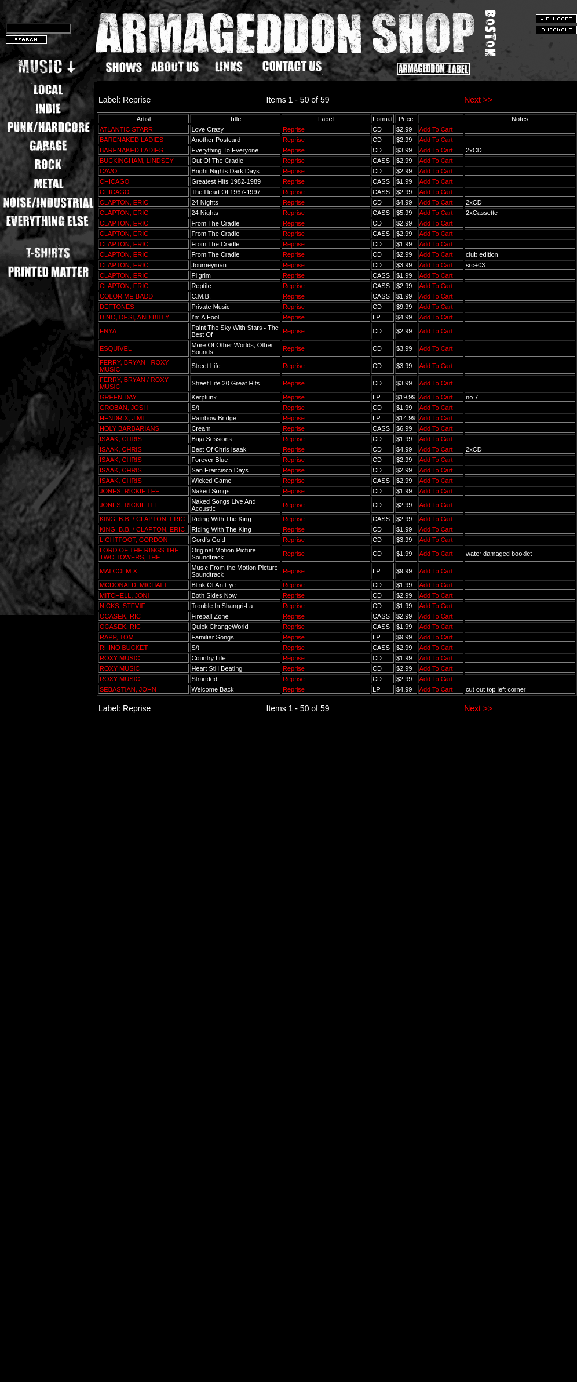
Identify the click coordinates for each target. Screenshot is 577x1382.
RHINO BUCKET (124, 647)
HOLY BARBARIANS (129, 428)
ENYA (108, 331)
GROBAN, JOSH (124, 407)
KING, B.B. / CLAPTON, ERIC (142, 518)
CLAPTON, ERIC (124, 202)
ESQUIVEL (116, 348)
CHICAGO (114, 181)
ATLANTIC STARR (126, 129)
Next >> (478, 99)
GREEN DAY (118, 397)
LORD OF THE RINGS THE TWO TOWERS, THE (139, 554)
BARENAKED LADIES (131, 139)
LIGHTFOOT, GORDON (133, 539)
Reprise (294, 129)
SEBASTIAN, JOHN (128, 689)
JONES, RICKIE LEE (129, 491)
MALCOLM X (118, 571)
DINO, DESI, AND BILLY (134, 317)
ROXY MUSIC (120, 657)
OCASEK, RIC (120, 616)
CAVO (108, 171)
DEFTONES (117, 306)
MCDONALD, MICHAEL (134, 584)
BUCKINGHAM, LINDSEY (137, 160)
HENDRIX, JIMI (122, 417)
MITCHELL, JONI (124, 595)
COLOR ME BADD (126, 296)
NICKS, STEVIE (122, 605)
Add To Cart (436, 129)
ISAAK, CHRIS (121, 438)
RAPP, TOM (117, 637)
